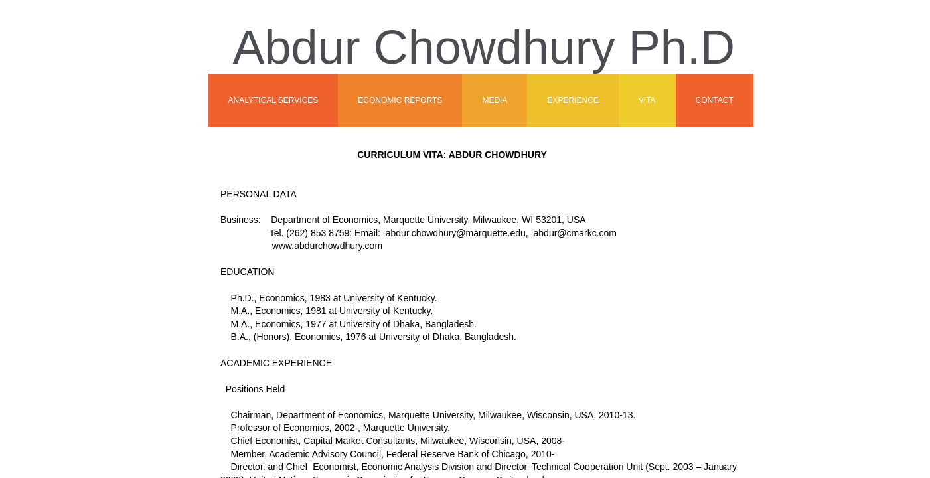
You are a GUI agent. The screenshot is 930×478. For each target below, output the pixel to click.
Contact (715, 100)
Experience (572, 100)
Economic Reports (400, 100)
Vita (647, 100)
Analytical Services (273, 100)
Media (494, 100)
